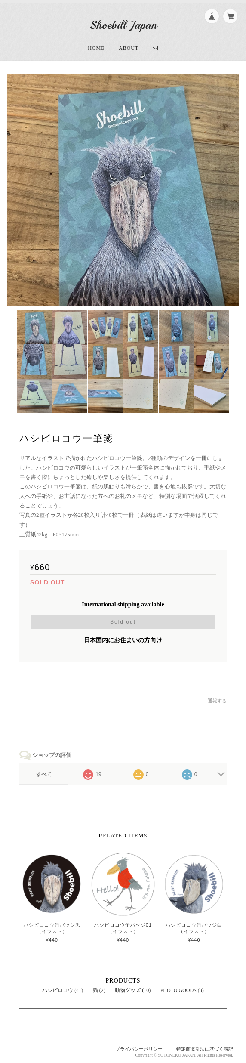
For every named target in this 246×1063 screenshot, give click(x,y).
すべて (44, 771)
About (128, 45)
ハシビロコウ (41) (62, 987)
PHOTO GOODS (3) (182, 987)
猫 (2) (99, 987)
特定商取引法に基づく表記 (204, 1046)
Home (96, 45)
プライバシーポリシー (139, 1046)
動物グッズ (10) (133, 987)
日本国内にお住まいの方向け (123, 637)
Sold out (123, 619)
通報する (217, 697)
